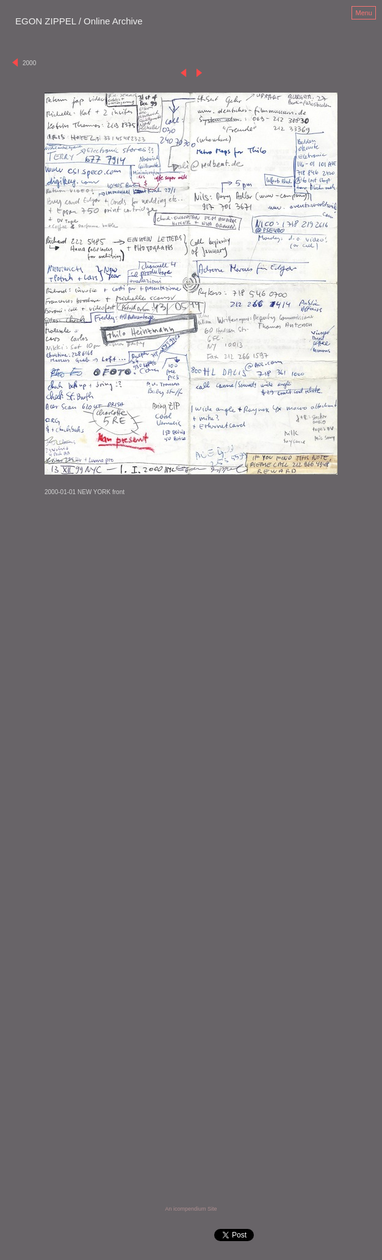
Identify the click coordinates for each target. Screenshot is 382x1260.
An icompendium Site (191, 1209)
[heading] (79, 22)
